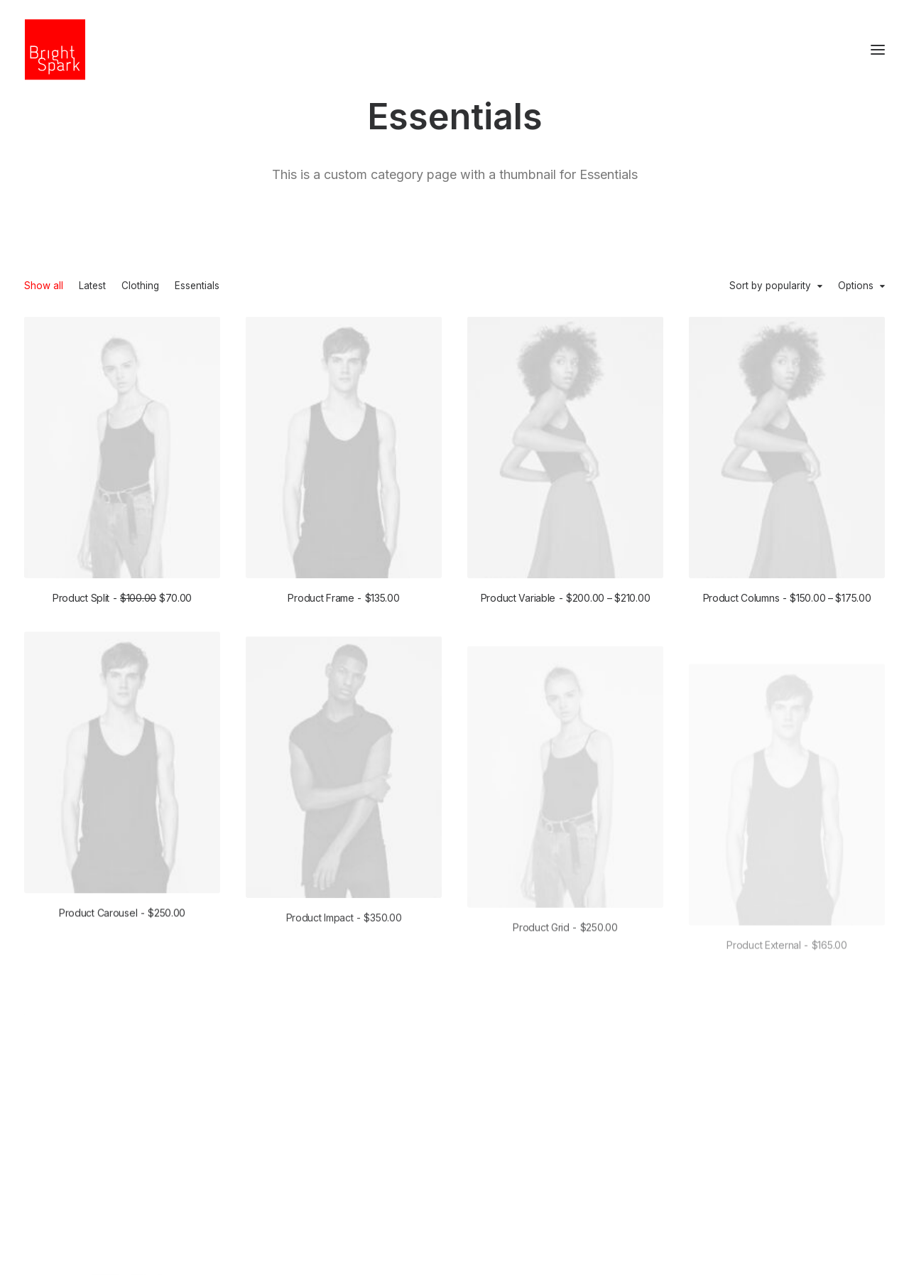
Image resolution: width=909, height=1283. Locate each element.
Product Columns (787, 601)
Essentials (197, 286)
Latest (92, 286)
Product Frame (343, 598)
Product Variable (566, 598)
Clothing (140, 286)
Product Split (122, 598)
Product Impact (344, 966)
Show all (43, 286)
